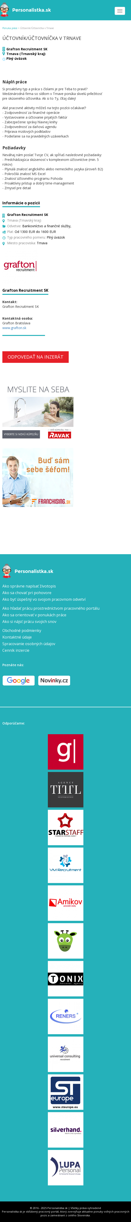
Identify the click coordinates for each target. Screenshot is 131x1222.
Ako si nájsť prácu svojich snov (29, 621)
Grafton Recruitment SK (26, 49)
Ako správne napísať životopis (29, 586)
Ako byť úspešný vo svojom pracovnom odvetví (44, 599)
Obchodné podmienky (21, 630)
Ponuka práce (9, 28)
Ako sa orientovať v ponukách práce (34, 614)
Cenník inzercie (15, 650)
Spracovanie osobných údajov (28, 643)
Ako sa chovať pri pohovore (26, 592)
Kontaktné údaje (17, 637)
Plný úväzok (16, 58)
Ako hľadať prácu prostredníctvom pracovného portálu (50, 608)
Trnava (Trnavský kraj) (25, 53)
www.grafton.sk (14, 328)
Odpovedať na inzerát (35, 357)
